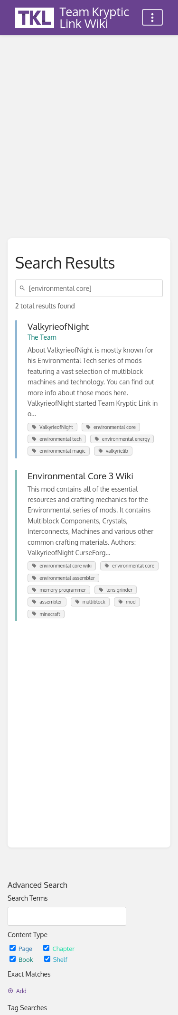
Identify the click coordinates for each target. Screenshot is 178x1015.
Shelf (55, 959)
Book (22, 959)
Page (21, 948)
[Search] (23, 288)
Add (17, 991)
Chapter (59, 948)
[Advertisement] (89, 129)
